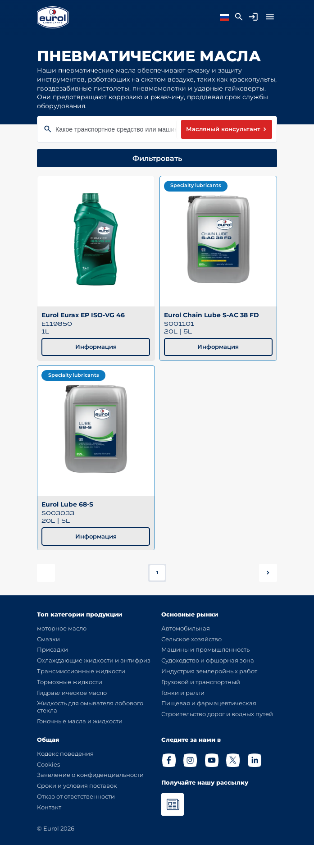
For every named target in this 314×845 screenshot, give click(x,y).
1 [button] (157, 573)
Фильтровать (157, 158)
